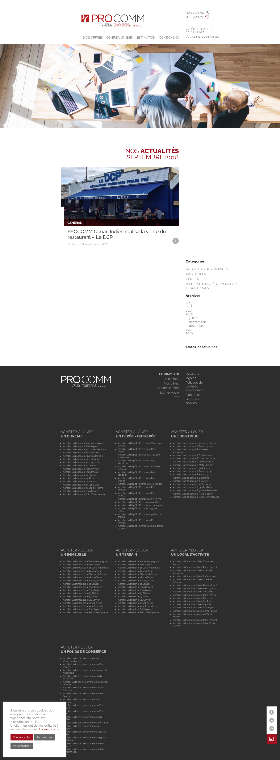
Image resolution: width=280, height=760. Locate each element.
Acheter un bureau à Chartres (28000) (83, 456)
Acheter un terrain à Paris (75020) (135, 564)
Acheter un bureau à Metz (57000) (81, 462)
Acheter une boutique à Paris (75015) (192, 471)
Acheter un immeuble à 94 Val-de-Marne (84, 606)
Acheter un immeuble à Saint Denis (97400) (85, 612)
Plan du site (193, 395)
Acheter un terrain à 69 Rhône (134, 593)
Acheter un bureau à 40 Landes (79, 465)
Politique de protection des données (194, 386)
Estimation (146, 37)
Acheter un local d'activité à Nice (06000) (195, 585)
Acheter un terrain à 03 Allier (133, 596)
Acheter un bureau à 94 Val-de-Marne (83, 488)
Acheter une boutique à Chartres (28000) (195, 458)
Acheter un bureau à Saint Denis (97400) (84, 494)
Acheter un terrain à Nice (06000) (135, 577)
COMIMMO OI (169, 37)
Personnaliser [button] (22, 745)
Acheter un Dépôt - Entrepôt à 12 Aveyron (140, 505)
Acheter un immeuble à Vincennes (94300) (85, 561)
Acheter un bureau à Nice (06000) (81, 459)
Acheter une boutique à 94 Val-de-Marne (195, 490)
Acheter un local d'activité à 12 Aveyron (194, 607)
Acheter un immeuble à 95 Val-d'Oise (82, 603)
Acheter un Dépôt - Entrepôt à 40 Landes (140, 484)
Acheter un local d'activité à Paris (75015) (194, 595)
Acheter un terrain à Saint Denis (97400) (138, 612)
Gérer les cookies (192, 401)
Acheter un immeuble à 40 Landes (81, 584)
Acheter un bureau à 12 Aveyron (80, 481)
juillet (193, 318)
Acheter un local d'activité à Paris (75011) (194, 598)
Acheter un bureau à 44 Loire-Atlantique (84, 449)
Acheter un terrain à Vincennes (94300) (138, 561)
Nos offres (93, 37)
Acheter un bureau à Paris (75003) (81, 491)
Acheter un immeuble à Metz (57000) (83, 580)
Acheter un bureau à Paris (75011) (81, 472)
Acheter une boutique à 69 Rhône (191, 477)
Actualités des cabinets (207, 269)
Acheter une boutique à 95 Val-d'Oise (193, 487)
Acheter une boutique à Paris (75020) (193, 446)
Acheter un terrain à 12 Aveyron (134, 600)
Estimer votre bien (169, 394)
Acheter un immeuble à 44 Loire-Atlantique (86, 567)
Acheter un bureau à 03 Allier (78, 478)
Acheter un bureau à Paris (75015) (81, 468)
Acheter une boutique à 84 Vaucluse (192, 455)
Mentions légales (192, 376)
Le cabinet (171, 379)
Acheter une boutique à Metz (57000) (193, 465)
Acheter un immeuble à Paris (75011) (82, 590)
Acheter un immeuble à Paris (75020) (82, 564)
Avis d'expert (197, 274)
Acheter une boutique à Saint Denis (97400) (196, 497)
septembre (197, 322)
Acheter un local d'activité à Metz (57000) (195, 588)
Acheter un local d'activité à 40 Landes (193, 591)
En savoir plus (49, 729)
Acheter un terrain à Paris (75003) (135, 609)
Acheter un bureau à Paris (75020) (81, 446)
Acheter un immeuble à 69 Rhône (81, 593)
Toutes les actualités (201, 347)
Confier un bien (120, 37)
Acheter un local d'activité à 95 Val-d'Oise (195, 611)
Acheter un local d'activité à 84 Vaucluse (194, 576)
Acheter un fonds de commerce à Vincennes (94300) (81, 659)
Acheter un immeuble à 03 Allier (80, 596)
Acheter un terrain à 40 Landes (134, 584)
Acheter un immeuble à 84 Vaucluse (82, 571)
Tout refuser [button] (44, 737)
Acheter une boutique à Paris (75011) (192, 474)
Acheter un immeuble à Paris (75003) (82, 609)
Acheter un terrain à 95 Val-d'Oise (135, 603)
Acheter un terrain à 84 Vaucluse (135, 571)
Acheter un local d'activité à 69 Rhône (193, 601)
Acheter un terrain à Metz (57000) (136, 580)
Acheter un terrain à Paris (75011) (135, 590)
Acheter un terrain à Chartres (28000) (138, 574)
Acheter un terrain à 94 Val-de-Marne (137, 606)
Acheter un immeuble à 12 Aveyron (81, 600)
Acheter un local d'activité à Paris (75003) (195, 620)
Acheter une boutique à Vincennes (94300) (195, 443)
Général (193, 279)
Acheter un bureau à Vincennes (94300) (84, 443)
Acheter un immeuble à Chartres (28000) (84, 574)
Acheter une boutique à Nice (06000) (193, 461)
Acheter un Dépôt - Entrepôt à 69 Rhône (139, 498)
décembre (196, 326)
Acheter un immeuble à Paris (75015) (82, 587)
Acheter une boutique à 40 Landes (191, 468)
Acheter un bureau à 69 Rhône (79, 475)
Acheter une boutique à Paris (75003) (193, 493)
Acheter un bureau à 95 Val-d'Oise (81, 484)
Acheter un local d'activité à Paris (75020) (195, 567)
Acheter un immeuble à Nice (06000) (82, 577)
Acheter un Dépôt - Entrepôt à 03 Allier (139, 502)
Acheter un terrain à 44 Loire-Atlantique (139, 567)
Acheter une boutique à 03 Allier (190, 481)
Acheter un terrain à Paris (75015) (135, 587)
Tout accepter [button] (22, 737)
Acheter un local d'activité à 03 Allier (192, 604)
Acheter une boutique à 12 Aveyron (192, 484)
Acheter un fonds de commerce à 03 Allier (85, 722)
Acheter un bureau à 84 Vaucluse (81, 452)
